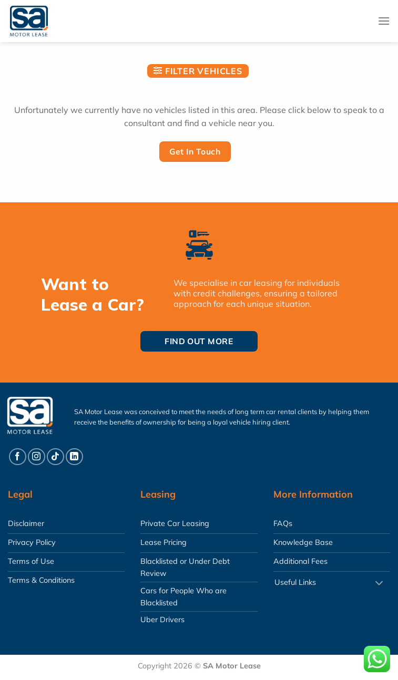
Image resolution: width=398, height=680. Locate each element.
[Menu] (383, 21)
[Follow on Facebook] (17, 457)
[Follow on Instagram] (36, 457)
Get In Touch (194, 151)
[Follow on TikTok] (55, 457)
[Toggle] (379, 583)
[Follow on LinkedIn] (74, 457)
